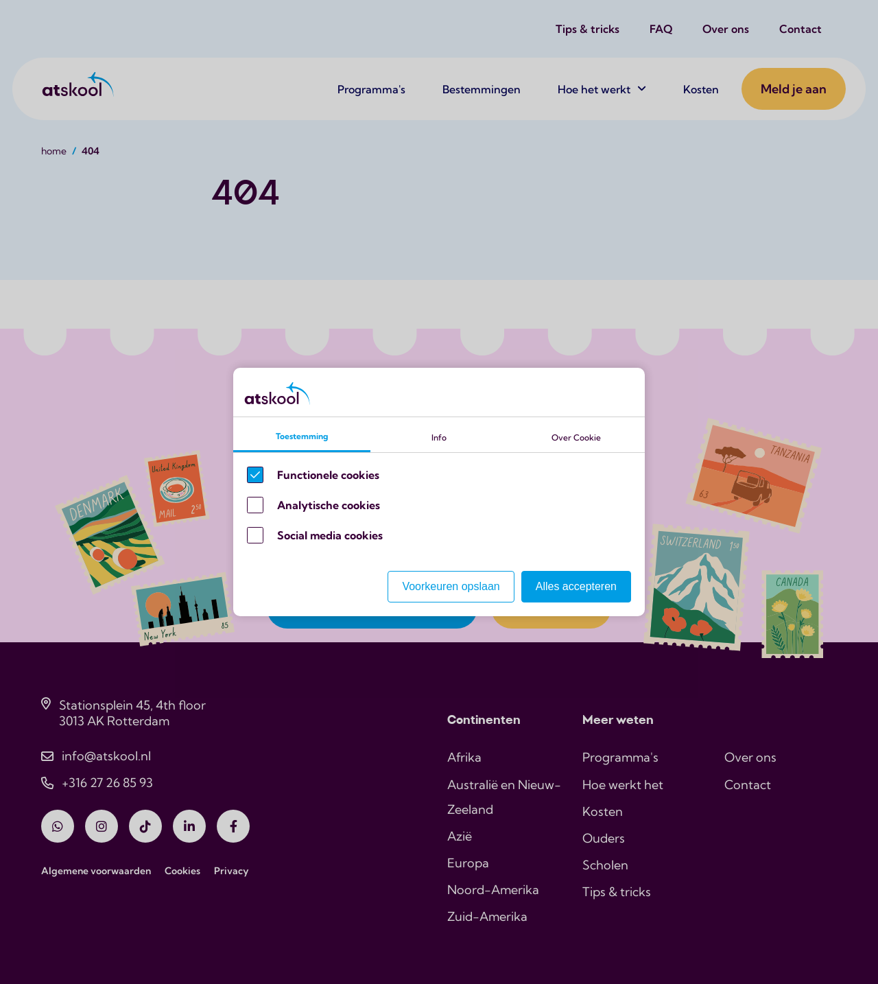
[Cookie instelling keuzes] (439, 492)
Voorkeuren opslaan (450, 586)
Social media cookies (330, 535)
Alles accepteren (576, 586)
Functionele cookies (328, 475)
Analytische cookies (328, 505)
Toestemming (302, 436)
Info (439, 437)
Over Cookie (576, 437)
